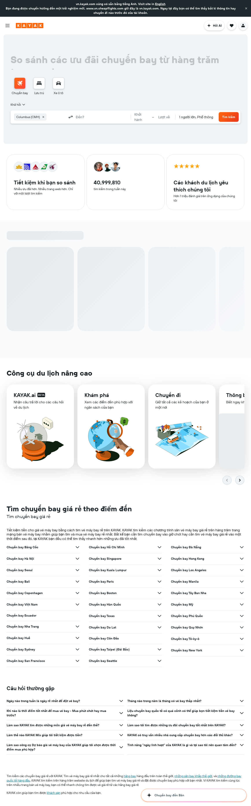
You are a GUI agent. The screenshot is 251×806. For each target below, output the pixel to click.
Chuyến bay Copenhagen (25, 593)
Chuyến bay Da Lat (102, 627)
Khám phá (96, 395)
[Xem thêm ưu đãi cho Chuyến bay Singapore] (159, 558)
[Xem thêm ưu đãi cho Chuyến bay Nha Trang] (77, 626)
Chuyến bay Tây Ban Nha (188, 593)
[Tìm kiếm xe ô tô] (58, 83)
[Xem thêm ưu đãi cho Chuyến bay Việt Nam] (77, 604)
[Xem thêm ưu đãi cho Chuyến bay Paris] (159, 581)
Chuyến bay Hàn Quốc (105, 604)
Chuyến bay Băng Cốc (22, 547)
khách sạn (53, 793)
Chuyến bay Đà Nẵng (186, 547)
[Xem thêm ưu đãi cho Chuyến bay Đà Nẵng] (241, 547)
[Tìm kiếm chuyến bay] (20, 83)
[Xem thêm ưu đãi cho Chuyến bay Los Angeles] (241, 570)
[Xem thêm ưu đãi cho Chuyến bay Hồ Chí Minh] (159, 547)
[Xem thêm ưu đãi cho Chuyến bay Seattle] (159, 660)
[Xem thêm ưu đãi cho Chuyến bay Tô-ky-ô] (241, 638)
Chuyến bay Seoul (20, 570)
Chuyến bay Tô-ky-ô (185, 639)
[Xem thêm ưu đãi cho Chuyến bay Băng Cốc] (77, 547)
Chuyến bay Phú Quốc (187, 616)
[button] (246, 8)
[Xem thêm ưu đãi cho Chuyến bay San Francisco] (77, 660)
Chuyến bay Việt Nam (22, 604)
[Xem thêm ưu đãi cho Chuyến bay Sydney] (77, 649)
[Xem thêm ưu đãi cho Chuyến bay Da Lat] (159, 627)
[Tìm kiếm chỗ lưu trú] (39, 83)
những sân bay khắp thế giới (193, 776)
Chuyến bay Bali (18, 582)
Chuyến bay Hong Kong (187, 559)
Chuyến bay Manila (185, 582)
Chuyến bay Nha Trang (23, 626)
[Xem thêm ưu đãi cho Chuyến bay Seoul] (77, 570)
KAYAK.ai (25, 395)
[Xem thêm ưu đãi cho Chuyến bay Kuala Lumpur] (159, 570)
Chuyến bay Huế (18, 638)
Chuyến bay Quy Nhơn (187, 627)
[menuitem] (20, 86)
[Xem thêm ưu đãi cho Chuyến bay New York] (241, 650)
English (160, 4)
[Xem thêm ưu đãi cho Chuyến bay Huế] (77, 638)
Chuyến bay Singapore (105, 559)
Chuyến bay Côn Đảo (104, 638)
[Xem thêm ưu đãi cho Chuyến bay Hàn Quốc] (159, 604)
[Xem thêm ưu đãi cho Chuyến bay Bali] (77, 581)
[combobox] (18, 105)
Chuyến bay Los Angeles (188, 570)
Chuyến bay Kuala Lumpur (107, 570)
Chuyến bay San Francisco (26, 661)
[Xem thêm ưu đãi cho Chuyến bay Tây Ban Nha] (241, 593)
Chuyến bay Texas (102, 616)
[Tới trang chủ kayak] (29, 25)
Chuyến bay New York (186, 650)
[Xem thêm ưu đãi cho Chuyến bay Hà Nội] (77, 558)
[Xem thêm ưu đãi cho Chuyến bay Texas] (159, 616)
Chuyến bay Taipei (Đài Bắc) (109, 649)
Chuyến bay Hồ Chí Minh (107, 547)
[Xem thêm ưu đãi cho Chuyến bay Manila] (241, 581)
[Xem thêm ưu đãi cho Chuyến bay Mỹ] (241, 604)
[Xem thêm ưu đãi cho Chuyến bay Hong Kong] (241, 558)
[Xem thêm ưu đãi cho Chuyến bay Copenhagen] (77, 593)
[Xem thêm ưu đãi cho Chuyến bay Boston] (159, 593)
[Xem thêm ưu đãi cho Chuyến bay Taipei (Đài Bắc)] (159, 649)
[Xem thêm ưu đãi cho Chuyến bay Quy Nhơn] (241, 627)
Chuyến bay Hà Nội (20, 559)
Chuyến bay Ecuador (21, 615)
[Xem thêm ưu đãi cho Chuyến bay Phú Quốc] (241, 616)
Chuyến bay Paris (101, 582)
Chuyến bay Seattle (103, 661)
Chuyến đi (168, 395)
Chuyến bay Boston (103, 593)
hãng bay (130, 776)
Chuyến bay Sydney (21, 649)
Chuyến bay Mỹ (182, 604)
